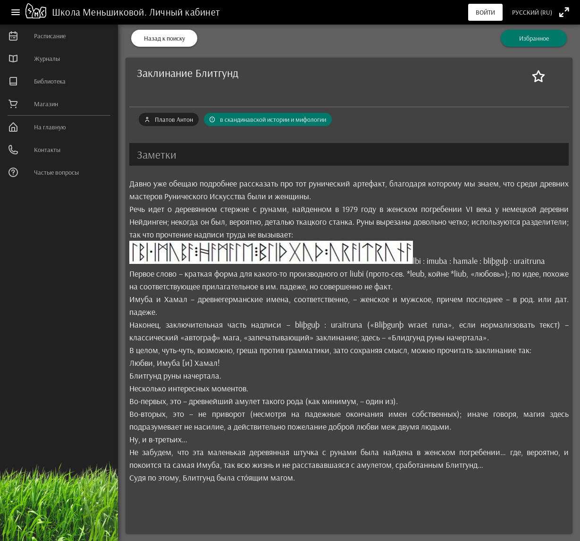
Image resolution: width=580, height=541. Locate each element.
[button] (349, 154)
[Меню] (15, 12)
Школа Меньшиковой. (100, 12)
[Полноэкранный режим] (564, 12)
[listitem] (59, 36)
